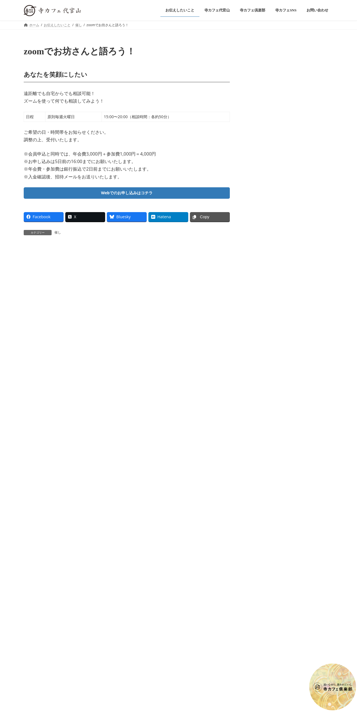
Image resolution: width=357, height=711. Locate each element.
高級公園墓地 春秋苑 (169, 612)
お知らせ (286, 106)
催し (57, 233)
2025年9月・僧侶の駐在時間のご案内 (284, 246)
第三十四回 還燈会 (265, 157)
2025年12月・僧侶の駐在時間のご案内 (285, 180)
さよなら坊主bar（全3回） (273, 135)
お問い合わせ (84, 612)
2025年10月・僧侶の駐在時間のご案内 (285, 224)
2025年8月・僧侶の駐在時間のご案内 (284, 268)
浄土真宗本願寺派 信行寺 (124, 612)
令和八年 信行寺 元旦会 (270, 91)
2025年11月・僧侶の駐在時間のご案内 (285, 202)
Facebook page (290, 330)
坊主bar (284, 128)
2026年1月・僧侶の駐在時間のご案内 (284, 113)
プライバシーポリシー (45, 612)
